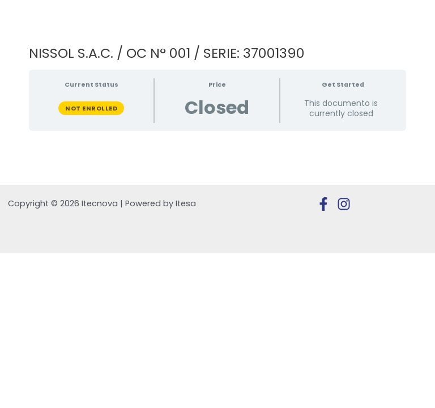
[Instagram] (344, 204)
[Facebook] (323, 204)
